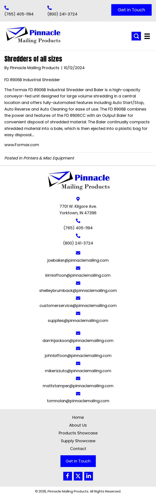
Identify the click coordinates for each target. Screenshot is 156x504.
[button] (131, 10)
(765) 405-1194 (19, 14)
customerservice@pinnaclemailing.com (78, 305)
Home (78, 417)
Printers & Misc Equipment (48, 158)
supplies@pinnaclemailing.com (78, 320)
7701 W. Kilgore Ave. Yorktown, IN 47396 (78, 210)
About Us (78, 425)
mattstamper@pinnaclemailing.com (78, 385)
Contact (78, 448)
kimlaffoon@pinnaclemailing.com (78, 275)
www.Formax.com (21, 144)
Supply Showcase (78, 441)
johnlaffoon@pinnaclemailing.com (78, 355)
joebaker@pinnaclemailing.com (78, 260)
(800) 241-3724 (62, 14)
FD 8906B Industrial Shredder (32, 79)
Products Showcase (78, 433)
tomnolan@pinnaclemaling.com (78, 401)
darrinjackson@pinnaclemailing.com (78, 340)
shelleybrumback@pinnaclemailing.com (78, 290)
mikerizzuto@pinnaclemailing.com (78, 370)
